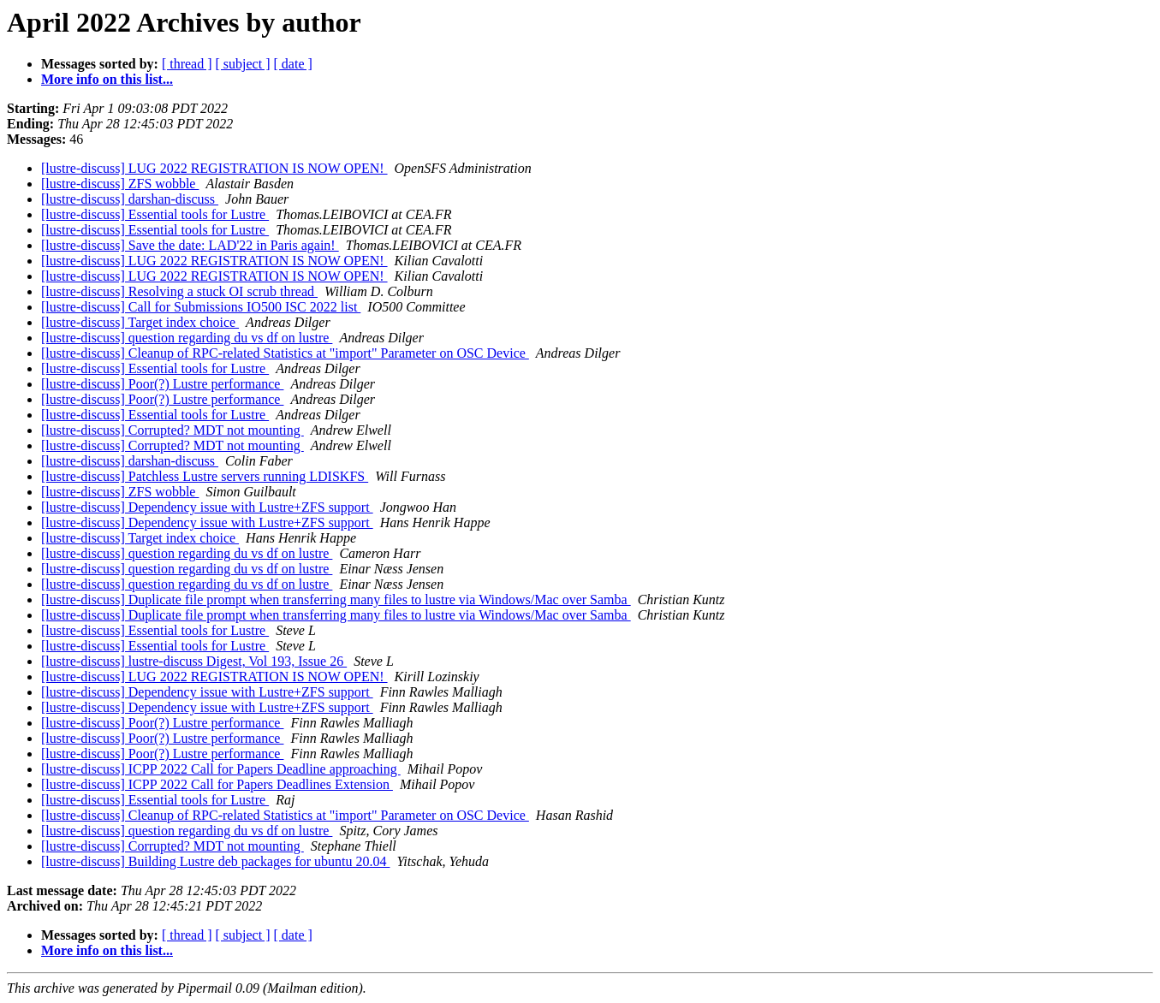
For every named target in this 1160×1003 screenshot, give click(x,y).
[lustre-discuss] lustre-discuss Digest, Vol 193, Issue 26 (194, 661)
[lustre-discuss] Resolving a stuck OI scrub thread (179, 291)
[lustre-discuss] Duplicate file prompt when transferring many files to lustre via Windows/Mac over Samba (336, 599)
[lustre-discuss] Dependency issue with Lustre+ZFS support (207, 507)
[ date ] (293, 63)
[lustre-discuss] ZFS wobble (120, 183)
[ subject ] (243, 63)
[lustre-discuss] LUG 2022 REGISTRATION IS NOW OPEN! (214, 168)
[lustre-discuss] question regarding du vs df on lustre (186, 337)
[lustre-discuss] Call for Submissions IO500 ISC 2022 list (200, 307)
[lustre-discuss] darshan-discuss (129, 199)
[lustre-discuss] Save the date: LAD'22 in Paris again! (190, 245)
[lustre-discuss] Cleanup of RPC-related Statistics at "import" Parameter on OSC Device (285, 353)
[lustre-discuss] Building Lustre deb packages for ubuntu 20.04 (215, 861)
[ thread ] (187, 63)
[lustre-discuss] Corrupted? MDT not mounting (172, 430)
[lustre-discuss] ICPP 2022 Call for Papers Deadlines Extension (217, 784)
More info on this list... (107, 79)
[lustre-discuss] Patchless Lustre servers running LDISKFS (204, 476)
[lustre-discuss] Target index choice (140, 322)
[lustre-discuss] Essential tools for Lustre (155, 214)
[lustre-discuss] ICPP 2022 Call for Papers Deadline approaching (221, 769)
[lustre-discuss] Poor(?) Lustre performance (162, 384)
